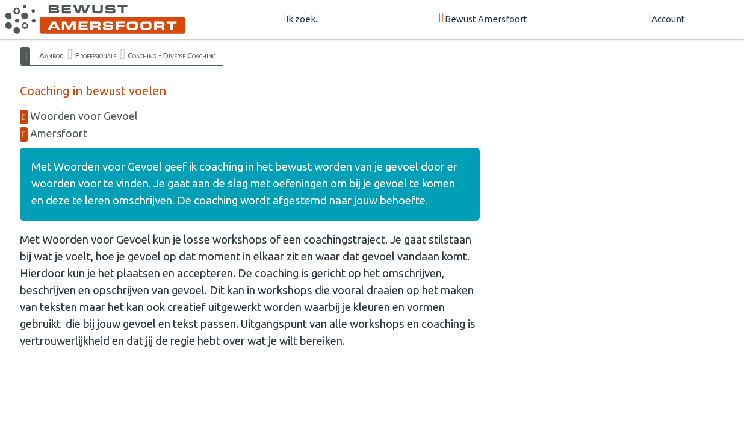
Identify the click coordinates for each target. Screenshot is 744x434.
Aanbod (51, 55)
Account (665, 18)
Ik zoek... (300, 18)
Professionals (95, 55)
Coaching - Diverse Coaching (172, 55)
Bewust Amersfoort (483, 18)
